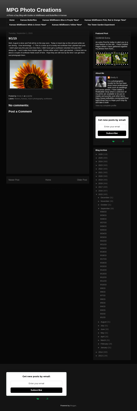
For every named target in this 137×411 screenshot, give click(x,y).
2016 (100, 191)
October (104, 205)
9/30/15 (103, 212)
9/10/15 (103, 285)
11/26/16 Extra (103, 38)
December (105, 197)
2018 (100, 183)
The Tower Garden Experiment (101, 25)
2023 (100, 165)
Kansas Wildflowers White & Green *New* (27, 25)
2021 (100, 172)
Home (12, 20)
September (105, 208)
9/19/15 (103, 252)
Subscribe (112, 133)
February (105, 344)
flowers (17, 99)
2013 (100, 356)
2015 (100, 194)
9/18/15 (103, 255)
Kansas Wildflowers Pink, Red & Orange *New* (105, 20)
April (103, 337)
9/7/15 (102, 295)
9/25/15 (103, 230)
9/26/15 (103, 226)
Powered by (112, 141)
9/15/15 (103, 266)
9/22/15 (103, 241)
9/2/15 (102, 314)
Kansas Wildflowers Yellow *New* (67, 25)
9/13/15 (103, 274)
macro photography (35, 99)
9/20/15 (103, 248)
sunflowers (48, 99)
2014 (100, 352)
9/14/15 (103, 270)
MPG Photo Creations (33, 10)
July (102, 326)
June (103, 329)
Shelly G (114, 77)
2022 (100, 169)
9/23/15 (103, 237)
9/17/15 (103, 259)
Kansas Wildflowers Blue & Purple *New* (61, 20)
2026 (100, 154)
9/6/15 (102, 299)
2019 (100, 180)
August (104, 322)
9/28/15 (103, 219)
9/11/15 (103, 281)
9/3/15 (102, 310)
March (103, 340)
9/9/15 (102, 288)
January (104, 347)
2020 (100, 176)
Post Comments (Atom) (53, 188)
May (103, 333)
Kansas (24, 99)
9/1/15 (102, 317)
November (105, 201)
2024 (100, 161)
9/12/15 (103, 277)
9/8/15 (102, 292)
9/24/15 (103, 233)
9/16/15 (103, 263)
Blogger (73, 406)
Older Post (82, 180)
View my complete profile (106, 105)
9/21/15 (103, 244)
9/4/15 (102, 306)
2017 (100, 187)
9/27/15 (103, 222)
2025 (100, 158)
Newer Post (14, 180)
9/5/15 (102, 303)
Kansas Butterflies (28, 20)
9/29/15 (103, 215)
